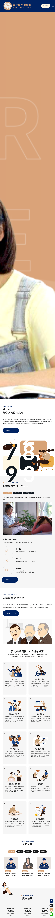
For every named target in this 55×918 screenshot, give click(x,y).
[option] (27, 202)
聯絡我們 (46, 6)
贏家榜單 (43, 851)
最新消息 (11, 851)
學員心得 (20, 851)
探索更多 (11, 430)
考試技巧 (28, 851)
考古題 (35, 851)
